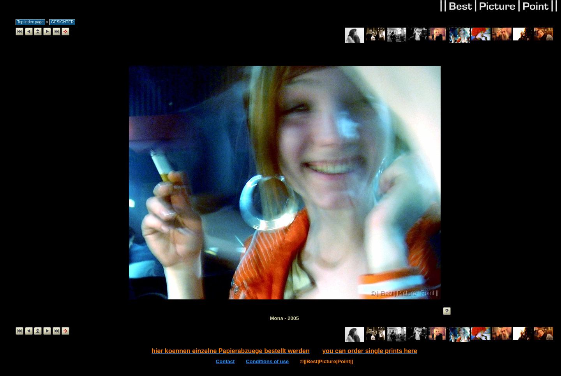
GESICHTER (62, 22)
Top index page (30, 22)
